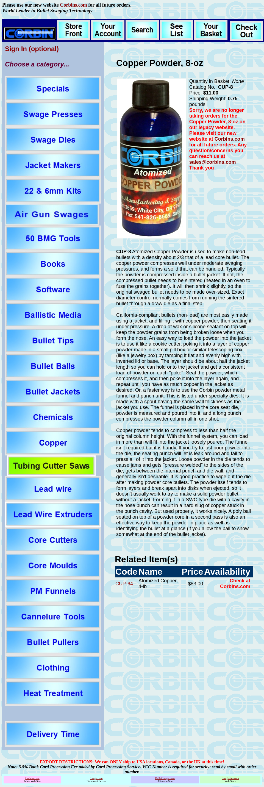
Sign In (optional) (32, 48)
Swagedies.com (230, 778)
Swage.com (96, 778)
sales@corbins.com (212, 162)
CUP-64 (124, 583)
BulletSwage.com (165, 778)
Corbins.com (73, 5)
